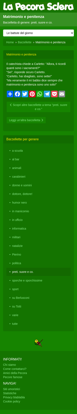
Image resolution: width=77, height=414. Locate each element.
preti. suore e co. (22, 271)
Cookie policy (11, 401)
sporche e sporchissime (27, 280)
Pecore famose (12, 377)
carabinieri (18, 176)
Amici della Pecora (15, 373)
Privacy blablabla (14, 397)
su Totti (16, 306)
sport (15, 289)
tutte (15, 323)
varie (15, 315)
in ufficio (17, 220)
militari (16, 237)
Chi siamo (9, 364)
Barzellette (24, 42)
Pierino (16, 254)
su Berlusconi (20, 297)
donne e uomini (22, 185)
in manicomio (20, 211)
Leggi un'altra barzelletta (26, 120)
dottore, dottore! (22, 194)
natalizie (17, 245)
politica (16, 263)
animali (16, 168)
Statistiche (9, 393)
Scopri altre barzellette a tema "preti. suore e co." (38, 107)
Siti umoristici (11, 389)
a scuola (17, 150)
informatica (19, 228)
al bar (15, 159)
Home (10, 42)
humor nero (19, 202)
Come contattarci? (14, 369)
